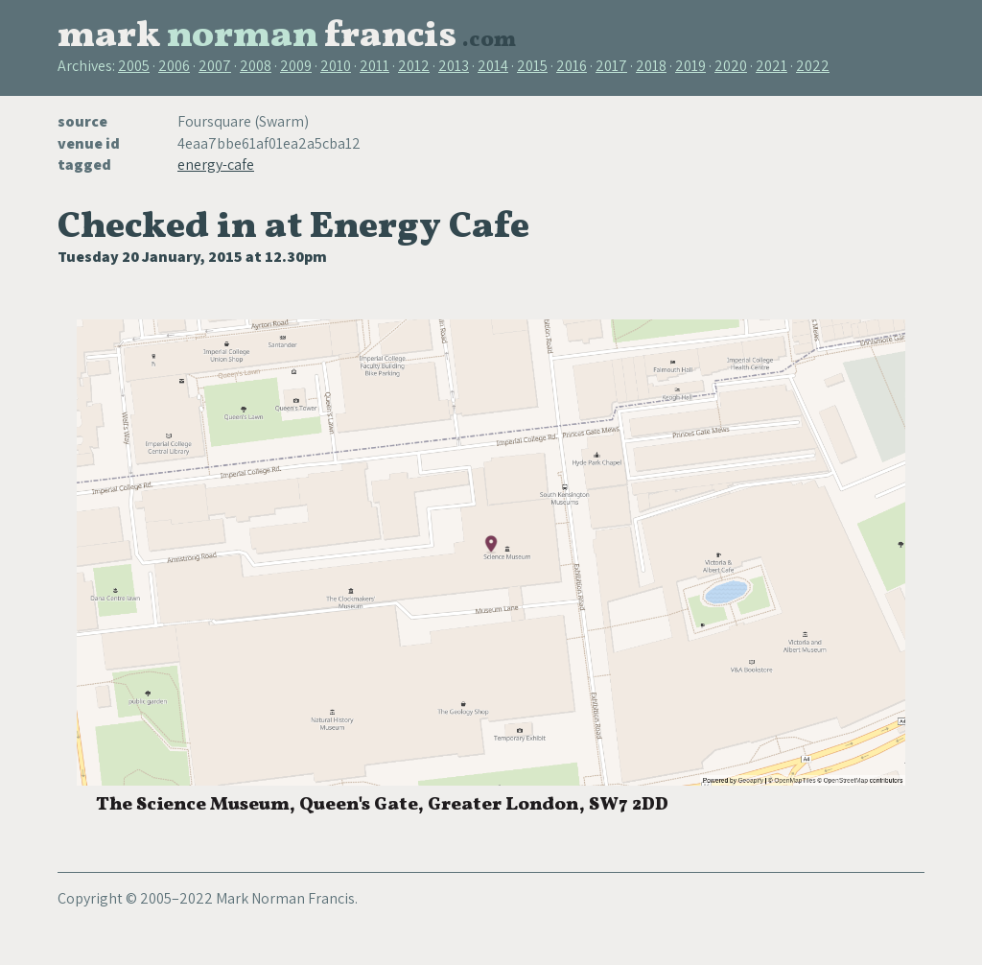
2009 (296, 66)
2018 (651, 66)
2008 (255, 66)
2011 (374, 66)
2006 (174, 66)
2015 (532, 66)
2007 (215, 66)
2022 (813, 66)
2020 (730, 66)
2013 (453, 66)
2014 (493, 66)
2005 (134, 66)
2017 (611, 66)
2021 (771, 66)
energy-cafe (215, 164)
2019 (690, 66)
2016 (571, 66)
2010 (335, 66)
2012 (414, 66)
